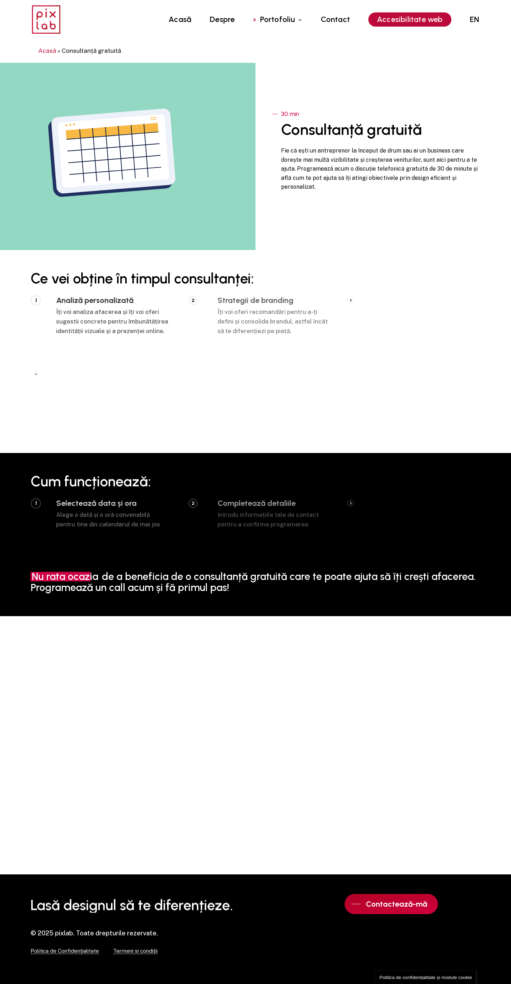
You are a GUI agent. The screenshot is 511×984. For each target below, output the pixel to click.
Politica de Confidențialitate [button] (65, 951)
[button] (391, 904)
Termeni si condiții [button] (135, 951)
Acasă (47, 50)
